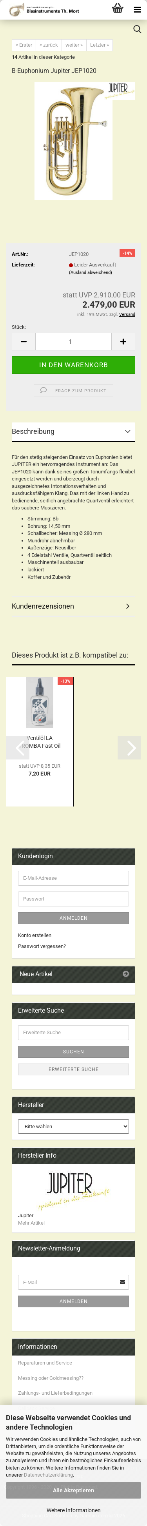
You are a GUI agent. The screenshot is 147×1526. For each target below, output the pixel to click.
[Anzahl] (73, 341)
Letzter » (99, 45)
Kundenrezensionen (43, 606)
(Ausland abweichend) (90, 272)
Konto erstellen (34, 935)
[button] (23, 341)
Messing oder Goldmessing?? (50, 1378)
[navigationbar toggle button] (137, 10)
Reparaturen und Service (45, 1363)
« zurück (49, 45)
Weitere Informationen (74, 1510)
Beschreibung (33, 431)
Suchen (73, 1052)
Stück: (19, 327)
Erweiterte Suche (74, 1069)
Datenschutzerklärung (48, 1475)
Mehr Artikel (31, 1223)
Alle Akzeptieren (73, 1490)
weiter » (74, 45)
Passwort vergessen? (42, 946)
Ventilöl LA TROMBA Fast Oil (39, 742)
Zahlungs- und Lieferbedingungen (55, 1393)
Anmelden (74, 918)
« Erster (24, 45)
